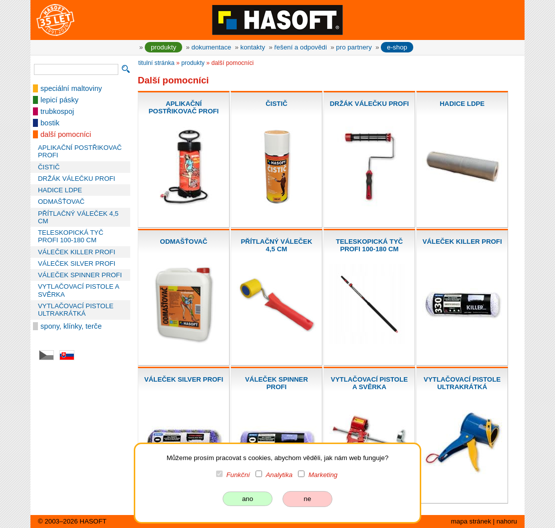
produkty (163, 47)
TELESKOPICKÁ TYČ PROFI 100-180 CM (70, 236)
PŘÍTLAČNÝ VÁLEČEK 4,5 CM (78, 217)
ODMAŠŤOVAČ (61, 201)
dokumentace (212, 47)
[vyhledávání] (76, 69)
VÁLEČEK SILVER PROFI (76, 263)
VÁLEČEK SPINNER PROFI (80, 275)
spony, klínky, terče (71, 326)
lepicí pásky (59, 100)
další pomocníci (65, 134)
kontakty (253, 47)
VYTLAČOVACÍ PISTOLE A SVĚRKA (78, 290)
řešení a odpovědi (300, 47)
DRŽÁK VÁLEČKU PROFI (76, 178)
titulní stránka (156, 62)
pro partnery (354, 47)
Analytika (279, 475)
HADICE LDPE (60, 190)
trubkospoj (57, 111)
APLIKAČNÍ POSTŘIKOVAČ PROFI (80, 151)
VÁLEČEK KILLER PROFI (76, 252)
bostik (49, 123)
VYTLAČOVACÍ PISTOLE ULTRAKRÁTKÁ (75, 309)
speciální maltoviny (71, 88)
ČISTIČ (48, 167)
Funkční (238, 475)
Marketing (322, 475)
